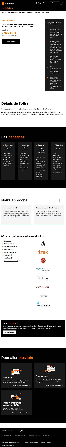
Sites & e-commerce (25, 12)
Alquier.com (7, 262)
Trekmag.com (8, 265)
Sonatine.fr (7, 279)
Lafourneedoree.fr (9, 268)
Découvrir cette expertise (21, 407)
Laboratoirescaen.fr (10, 273)
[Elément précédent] (58, 219)
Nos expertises (12, 12)
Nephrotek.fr (8, 271)
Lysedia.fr (7, 276)
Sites (37, 12)
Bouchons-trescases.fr (11, 282)
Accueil (4, 12)
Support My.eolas (42, 3)
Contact (54, 3)
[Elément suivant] (63, 219)
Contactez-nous (11, 41)
